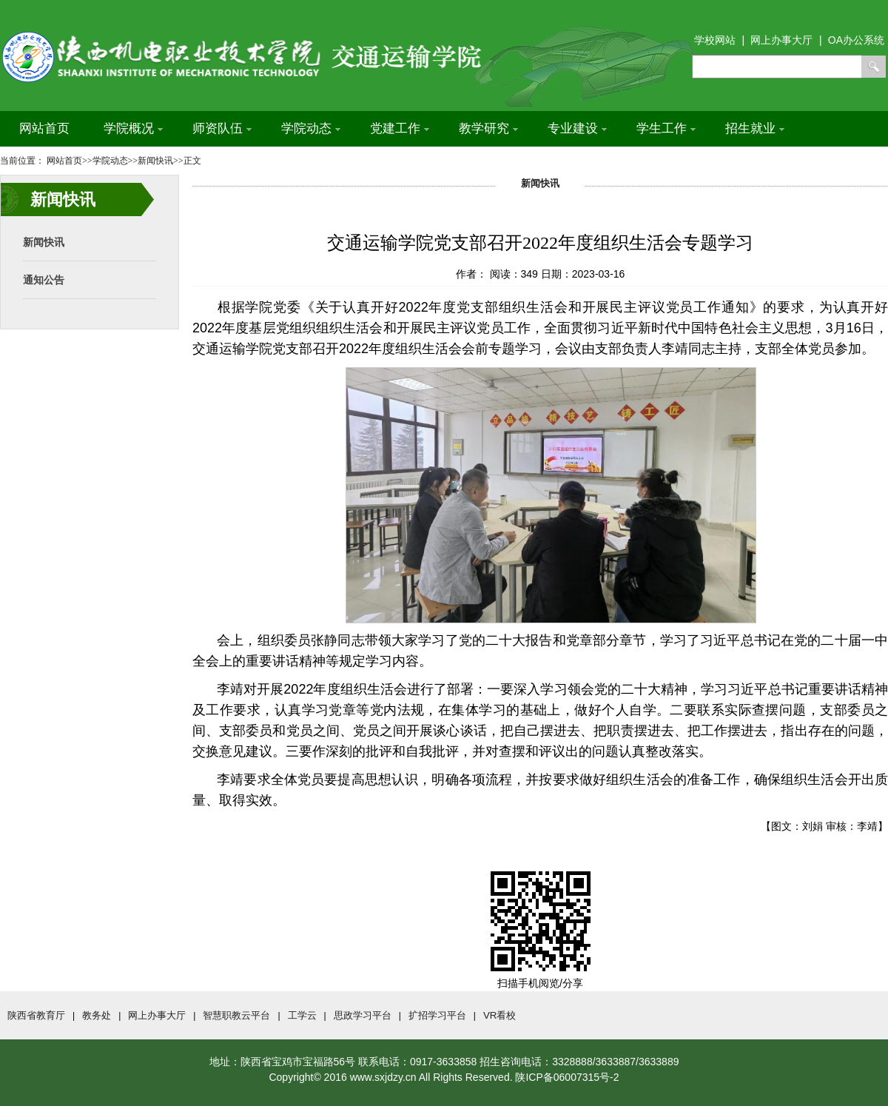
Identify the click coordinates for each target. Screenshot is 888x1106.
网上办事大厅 (157, 1015)
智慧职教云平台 (236, 1015)
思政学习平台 (362, 1015)
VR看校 (500, 1015)
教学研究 (488, 128)
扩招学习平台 (437, 1015)
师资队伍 (222, 128)
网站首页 (44, 128)
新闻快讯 (43, 242)
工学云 (302, 1015)
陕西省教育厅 (36, 1015)
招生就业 (754, 128)
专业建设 (577, 128)
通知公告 (43, 280)
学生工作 (666, 128)
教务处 (96, 1015)
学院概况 (133, 128)
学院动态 (310, 128)
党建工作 (399, 128)
